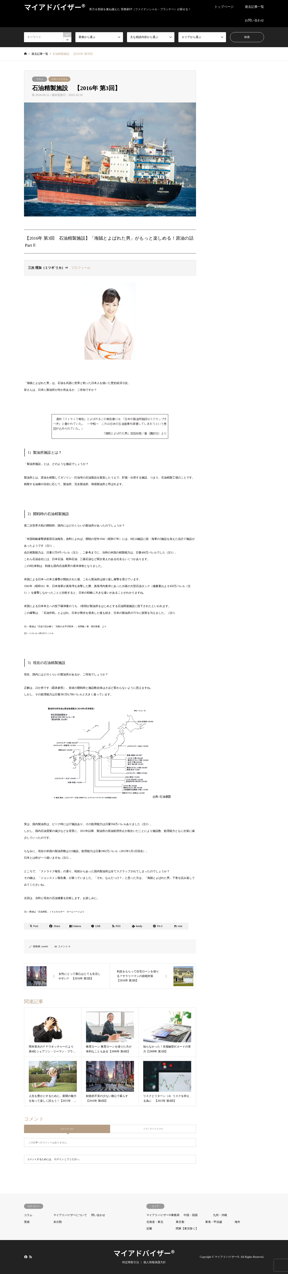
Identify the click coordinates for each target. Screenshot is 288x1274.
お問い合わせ (254, 20)
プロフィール (80, 267)
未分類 (57, 1221)
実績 (27, 1221)
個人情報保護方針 (154, 1262)
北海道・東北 (154, 1221)
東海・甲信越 (213, 1221)
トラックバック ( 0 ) (153, 1128)
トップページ (224, 6)
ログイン (59, 1159)
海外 (237, 1221)
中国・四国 (191, 1215)
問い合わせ (98, 1215)
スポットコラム (59, 79)
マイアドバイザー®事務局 (162, 1215)
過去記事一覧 (254, 6)
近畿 (149, 1228)
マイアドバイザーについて (70, 1215)
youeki (44, 946)
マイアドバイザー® (144, 1253)
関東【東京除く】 (187, 1228)
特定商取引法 (130, 1262)
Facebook (25, 1256)
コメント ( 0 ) (66, 1128)
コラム (39, 79)
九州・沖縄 (220, 1215)
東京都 (180, 1221)
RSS (30, 1256)
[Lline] (96, 926)
